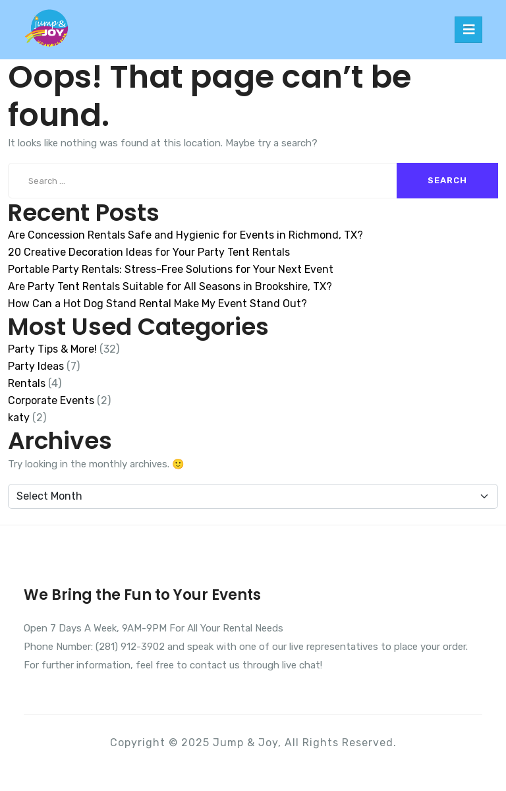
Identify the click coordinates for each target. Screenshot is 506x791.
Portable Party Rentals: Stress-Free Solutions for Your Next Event (170, 269)
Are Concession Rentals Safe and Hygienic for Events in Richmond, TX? (185, 235)
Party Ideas (36, 366)
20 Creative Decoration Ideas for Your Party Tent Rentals (149, 252)
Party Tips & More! (52, 349)
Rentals (26, 383)
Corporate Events (51, 400)
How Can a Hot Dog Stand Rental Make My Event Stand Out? (157, 303)
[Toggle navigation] (468, 29)
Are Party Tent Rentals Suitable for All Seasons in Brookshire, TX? (170, 286)
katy (19, 417)
